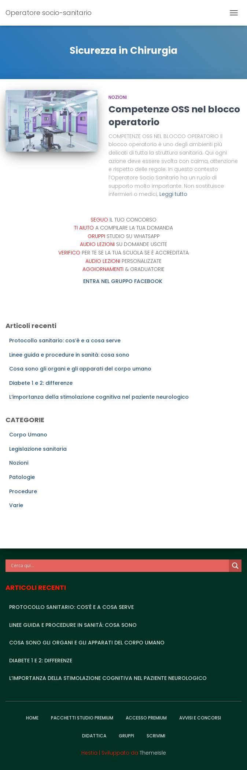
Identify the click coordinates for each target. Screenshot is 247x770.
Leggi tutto (173, 194)
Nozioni (117, 97)
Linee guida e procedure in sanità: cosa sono (69, 354)
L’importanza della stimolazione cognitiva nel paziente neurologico (99, 397)
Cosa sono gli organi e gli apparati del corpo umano (80, 368)
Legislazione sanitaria (38, 449)
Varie (16, 505)
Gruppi (126, 736)
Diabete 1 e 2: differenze (41, 383)
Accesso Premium (146, 718)
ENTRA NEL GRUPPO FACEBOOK (123, 281)
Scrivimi (156, 736)
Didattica (94, 736)
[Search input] (119, 565)
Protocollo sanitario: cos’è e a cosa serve (65, 340)
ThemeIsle (153, 752)
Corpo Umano (28, 434)
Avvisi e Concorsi (200, 718)
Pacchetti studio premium (82, 718)
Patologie (22, 477)
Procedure (23, 491)
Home (32, 718)
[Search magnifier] (235, 565)
